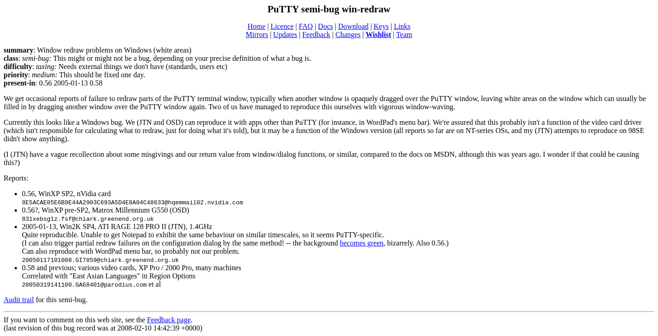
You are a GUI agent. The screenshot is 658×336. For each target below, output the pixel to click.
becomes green (362, 243)
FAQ (306, 26)
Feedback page (169, 320)
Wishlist (378, 34)
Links (402, 26)
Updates (285, 34)
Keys (381, 26)
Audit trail (19, 300)
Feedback (316, 34)
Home (256, 26)
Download (353, 26)
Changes (348, 34)
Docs (325, 26)
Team (404, 34)
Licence (282, 26)
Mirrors (257, 34)
